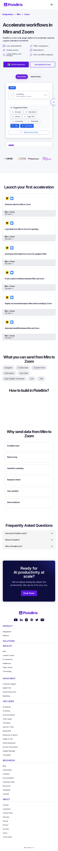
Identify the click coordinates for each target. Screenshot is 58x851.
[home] (14, 4)
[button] (51, 4)
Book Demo (29, 593)
